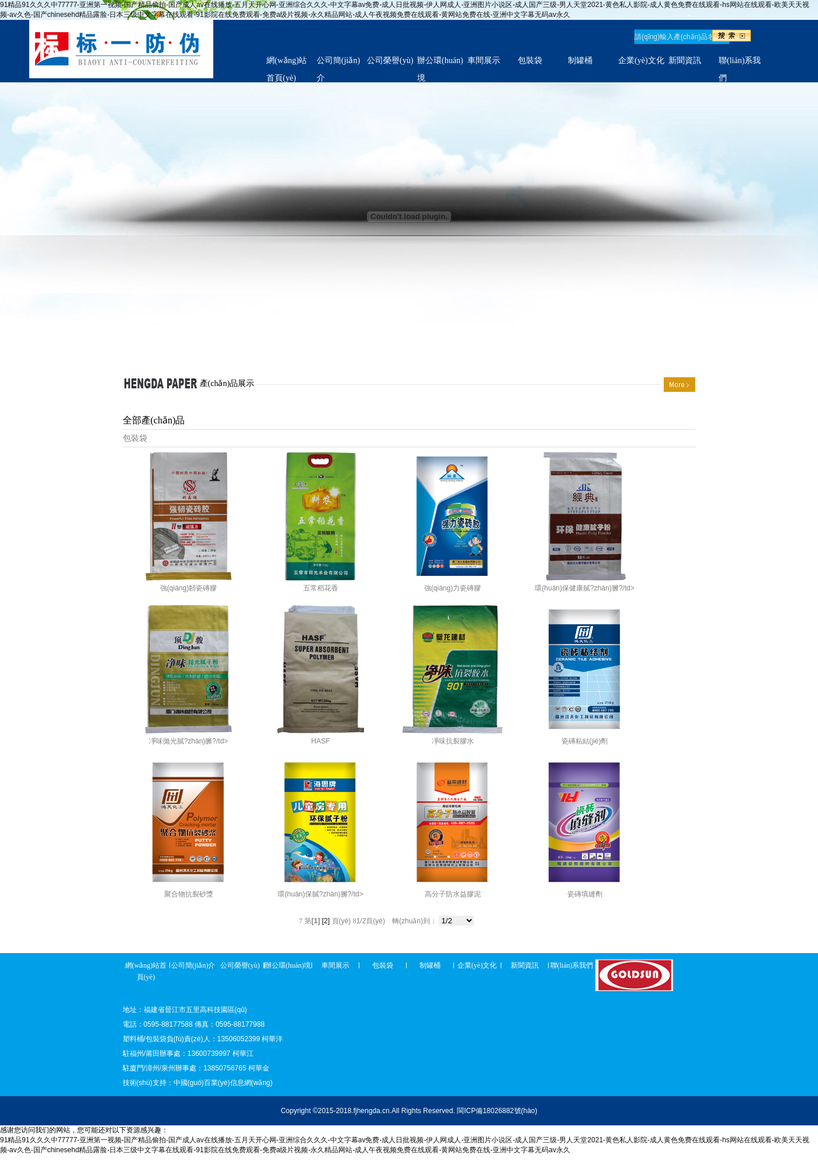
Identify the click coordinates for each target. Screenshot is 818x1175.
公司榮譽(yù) (390, 60)
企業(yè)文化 (641, 60)
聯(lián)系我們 (572, 965)
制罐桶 (580, 60)
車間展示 (483, 60)
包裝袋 (530, 60)
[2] (326, 921)
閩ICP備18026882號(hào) (497, 1111)
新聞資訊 (684, 60)
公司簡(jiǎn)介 (193, 965)
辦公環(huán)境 (288, 965)
